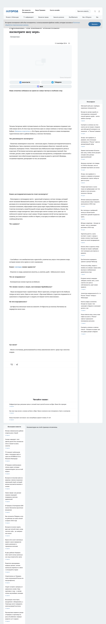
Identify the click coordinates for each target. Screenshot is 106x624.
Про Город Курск (22, 559)
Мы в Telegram (86, 17)
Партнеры (47, 573)
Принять (95, 24)
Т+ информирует (29, 17)
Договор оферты (28, 571)
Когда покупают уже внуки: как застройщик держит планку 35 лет (40, 419)
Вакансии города (43, 17)
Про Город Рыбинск (36, 559)
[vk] (11, 364)
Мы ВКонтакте (73, 17)
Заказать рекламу (58, 17)
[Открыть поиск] (95, 11)
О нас (25, 569)
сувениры (18, 267)
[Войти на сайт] (99, 11)
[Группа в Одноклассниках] (80, 560)
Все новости (26, 10)
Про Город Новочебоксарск (10, 557)
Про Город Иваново (65, 557)
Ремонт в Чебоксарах (12, 17)
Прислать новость (82, 11)
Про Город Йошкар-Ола (37, 557)
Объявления (6, 571)
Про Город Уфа (49, 559)
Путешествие (15, 37)
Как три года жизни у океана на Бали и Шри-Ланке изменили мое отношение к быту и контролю (40, 412)
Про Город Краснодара (37, 563)
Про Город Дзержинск (9, 563)
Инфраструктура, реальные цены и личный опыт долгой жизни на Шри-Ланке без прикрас (40, 405)
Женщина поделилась (22, 131)
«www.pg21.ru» (15, 576)
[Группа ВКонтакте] (24, 82)
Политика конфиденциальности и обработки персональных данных (19, 600)
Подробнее (54, 597)
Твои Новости (21, 557)
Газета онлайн (55, 10)
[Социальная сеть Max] (40, 86)
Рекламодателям (28, 12)
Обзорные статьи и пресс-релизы (53, 571)
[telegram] (17, 364)
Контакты (47, 569)
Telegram (6, 569)
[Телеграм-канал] (56, 82)
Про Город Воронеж (50, 557)
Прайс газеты (7, 573)
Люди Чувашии (40, 10)
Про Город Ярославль (9, 559)
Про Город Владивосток (23, 563)
